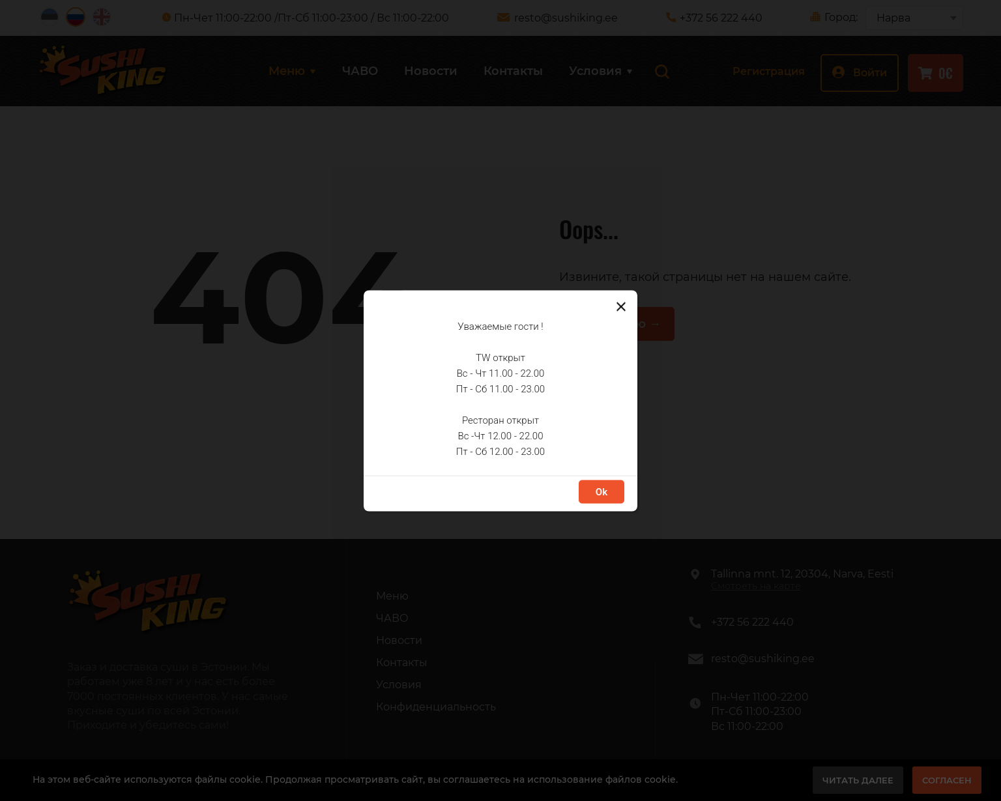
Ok (601, 491)
